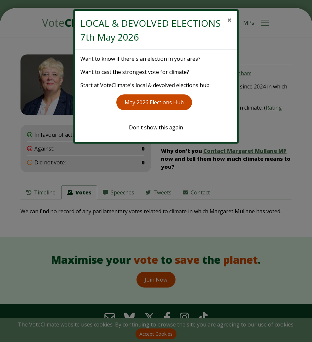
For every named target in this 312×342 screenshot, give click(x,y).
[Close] (229, 20)
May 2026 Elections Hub (154, 102)
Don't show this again (156, 127)
